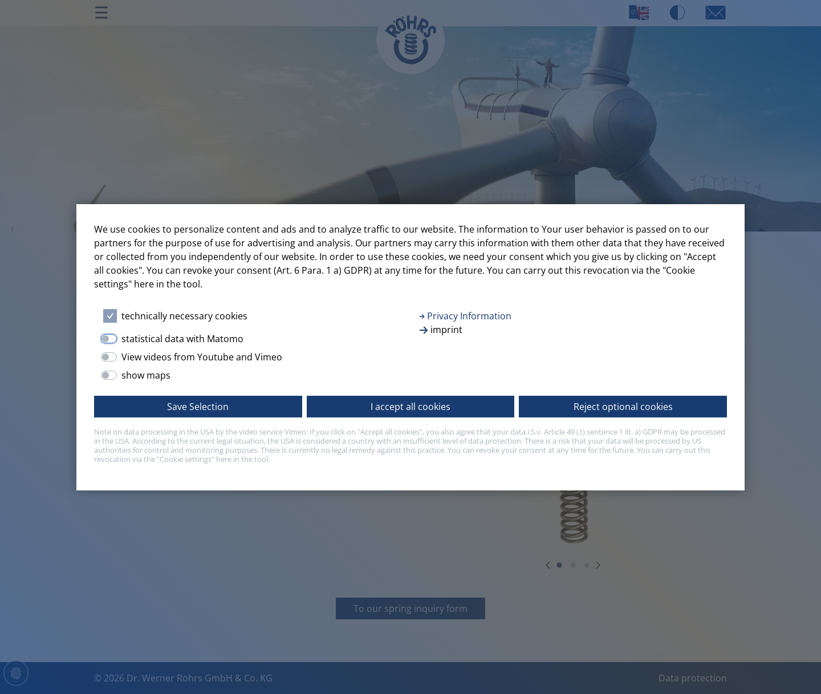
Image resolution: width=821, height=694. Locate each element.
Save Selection (198, 406)
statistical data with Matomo (182, 338)
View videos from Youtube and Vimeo (201, 357)
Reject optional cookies (623, 406)
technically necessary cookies (184, 316)
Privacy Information (465, 316)
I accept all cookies (410, 406)
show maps (145, 375)
